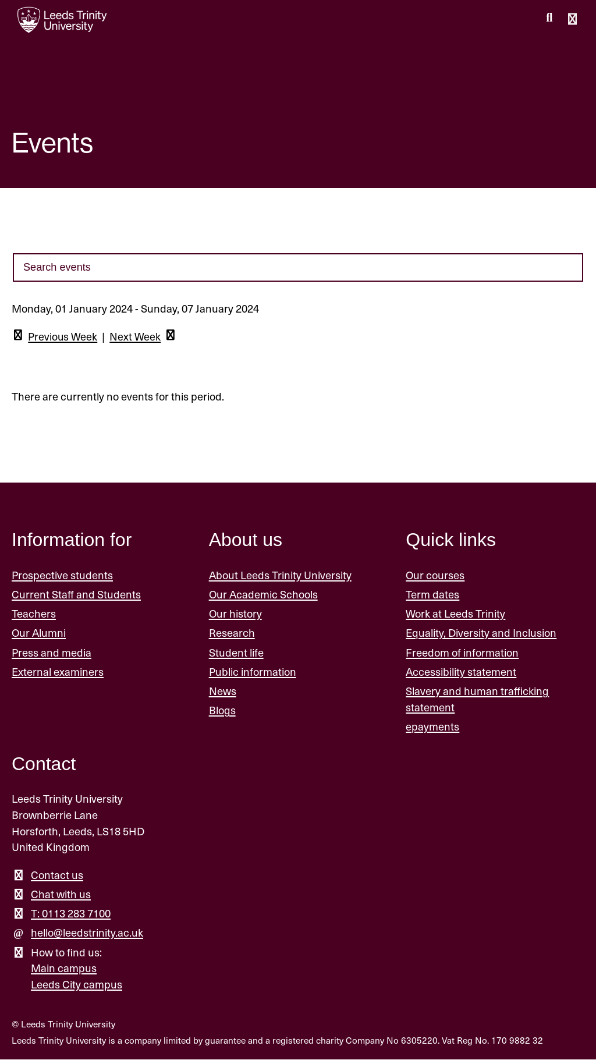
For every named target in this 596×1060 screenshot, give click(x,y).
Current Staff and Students (76, 594)
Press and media (51, 653)
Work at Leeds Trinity (455, 614)
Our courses (435, 575)
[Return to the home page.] (62, 20)
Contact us (57, 875)
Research (232, 633)
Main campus (64, 968)
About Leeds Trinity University (280, 575)
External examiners (58, 672)
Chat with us (61, 894)
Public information (252, 672)
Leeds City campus (76, 984)
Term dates (432, 594)
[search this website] (549, 18)
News (222, 691)
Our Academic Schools (263, 594)
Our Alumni (39, 633)
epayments (432, 726)
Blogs (222, 710)
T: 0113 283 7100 (71, 913)
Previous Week (55, 337)
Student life (236, 653)
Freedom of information (462, 653)
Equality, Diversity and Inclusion (481, 633)
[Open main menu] (572, 19)
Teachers (34, 614)
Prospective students (62, 575)
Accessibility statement (461, 672)
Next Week (145, 337)
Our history (235, 614)
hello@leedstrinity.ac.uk (87, 933)
